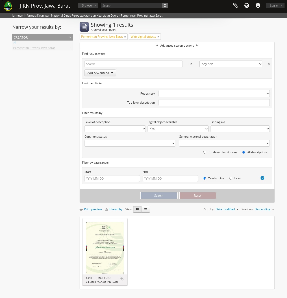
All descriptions (254, 152)
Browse (87, 5)
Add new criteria (100, 73)
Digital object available (162, 122)
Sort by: (209, 209)
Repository (147, 93)
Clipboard (235, 5)
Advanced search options (177, 46)
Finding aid (218, 122)
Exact (235, 178)
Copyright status (96, 137)
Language (246, 5)
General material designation (198, 137)
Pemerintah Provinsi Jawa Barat (34, 49)
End (145, 172)
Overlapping (213, 178)
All (14, 43)
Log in (274, 5)
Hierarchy (114, 209)
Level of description (98, 122)
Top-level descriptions (220, 152)
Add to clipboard (122, 278)
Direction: (247, 209)
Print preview (91, 209)
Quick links (257, 5)
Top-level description (141, 102)
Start (88, 172)
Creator (21, 37)
